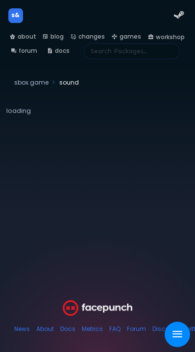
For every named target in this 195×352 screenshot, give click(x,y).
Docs (67, 329)
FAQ (115, 329)
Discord (163, 329)
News (22, 329)
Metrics (92, 329)
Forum (136, 329)
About (45, 329)
